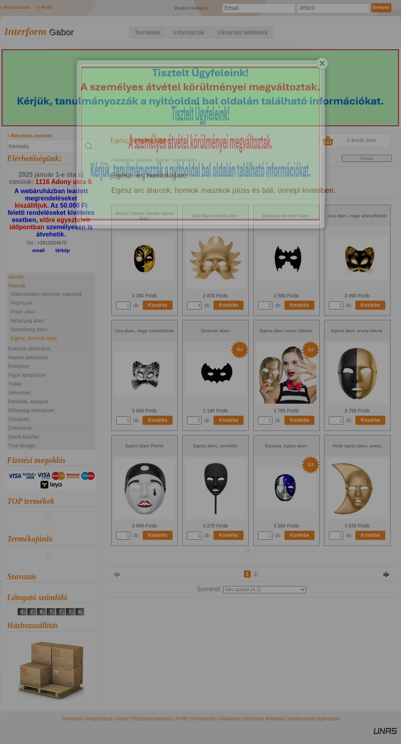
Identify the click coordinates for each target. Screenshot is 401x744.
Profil (181, 719)
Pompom (18, 366)
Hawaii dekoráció (28, 357)
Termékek (71, 719)
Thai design (21, 446)
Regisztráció (99, 719)
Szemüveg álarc (29, 329)
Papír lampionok (27, 375)
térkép (62, 250)
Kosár (122, 719)
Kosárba (157, 305)
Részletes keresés (152, 719)
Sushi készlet (23, 437)
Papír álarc (23, 312)
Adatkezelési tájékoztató (314, 719)
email (38, 250)
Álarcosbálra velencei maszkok (46, 294)
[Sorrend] (264, 589)
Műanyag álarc (28, 320)
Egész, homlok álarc (34, 338)
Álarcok (145, 160)
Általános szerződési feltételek (252, 719)
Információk (203, 719)
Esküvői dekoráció (29, 349)
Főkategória (123, 160)
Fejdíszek (22, 303)
